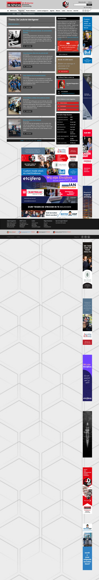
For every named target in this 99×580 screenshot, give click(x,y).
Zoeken (89, 4)
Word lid (76, 11)
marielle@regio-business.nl (67, 93)
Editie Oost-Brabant (11, 224)
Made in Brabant (30, 11)
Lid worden (34, 224)
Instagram (85, 237)
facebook (82, 237)
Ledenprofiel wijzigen (36, 226)
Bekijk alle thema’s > (14, 24)
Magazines (21, 11)
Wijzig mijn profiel (82, 2)
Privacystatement (47, 226)
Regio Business (20, 4)
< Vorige (22, 140)
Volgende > (39, 140)
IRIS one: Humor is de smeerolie (32, 120)
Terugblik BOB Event (24, 224)
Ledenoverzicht (35, 222)
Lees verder (28, 46)
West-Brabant (63, 109)
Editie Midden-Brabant (11, 222)
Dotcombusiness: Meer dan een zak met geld (35, 53)
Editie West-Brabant (11, 225)
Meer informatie (64, 71)
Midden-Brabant (63, 103)
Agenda (52, 11)
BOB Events (13, 11)
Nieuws (58, 11)
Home (8, 10)
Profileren (90, 2)
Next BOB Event (23, 222)
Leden (63, 11)
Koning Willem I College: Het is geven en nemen (36, 97)
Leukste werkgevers (42, 11)
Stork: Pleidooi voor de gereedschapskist (34, 75)
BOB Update (34, 225)
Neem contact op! (63, 54)
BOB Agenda (22, 225)
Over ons (69, 11)
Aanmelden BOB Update (61, 222)
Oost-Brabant (63, 106)
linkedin (88, 237)
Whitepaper (22, 226)
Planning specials (10, 226)
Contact (45, 224)
